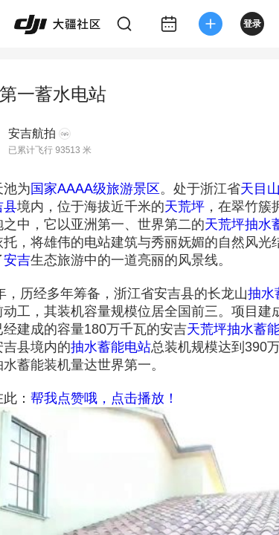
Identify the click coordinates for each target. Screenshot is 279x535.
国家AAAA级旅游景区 (95, 188)
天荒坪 (184, 206)
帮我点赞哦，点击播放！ (104, 398)
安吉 (17, 260)
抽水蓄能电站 (111, 347)
